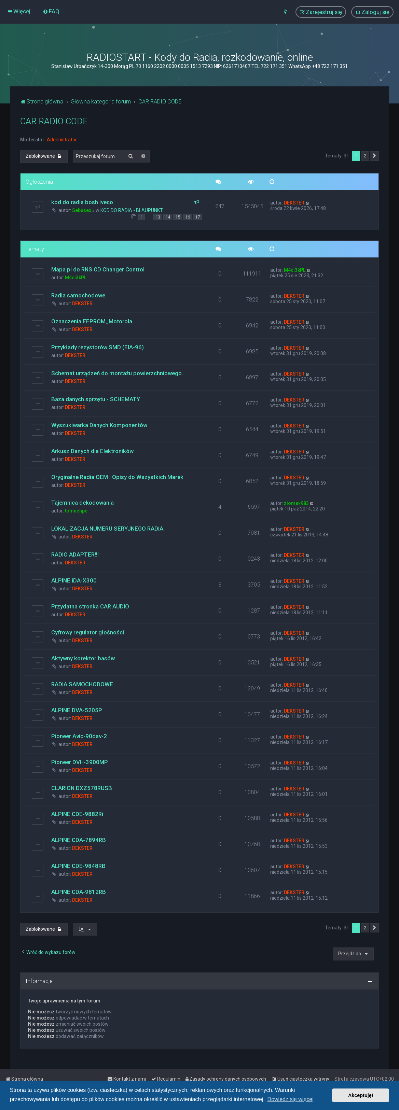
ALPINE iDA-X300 (74, 580)
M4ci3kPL (75, 277)
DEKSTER (294, 203)
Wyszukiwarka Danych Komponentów (99, 425)
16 (187, 217)
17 (197, 217)
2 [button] (365, 155)
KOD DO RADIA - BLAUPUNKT (131, 210)
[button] (374, 156)
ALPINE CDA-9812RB (78, 891)
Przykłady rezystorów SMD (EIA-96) (97, 347)
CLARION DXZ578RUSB (81, 788)
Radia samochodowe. (79, 295)
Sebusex (81, 210)
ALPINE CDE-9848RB (78, 865)
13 (157, 217)
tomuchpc (76, 511)
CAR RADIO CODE (54, 121)
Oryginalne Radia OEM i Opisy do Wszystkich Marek (117, 477)
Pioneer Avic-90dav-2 (79, 736)
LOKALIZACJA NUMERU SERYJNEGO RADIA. (108, 528)
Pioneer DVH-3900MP (79, 762)
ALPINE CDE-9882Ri (77, 814)
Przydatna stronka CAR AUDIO (90, 606)
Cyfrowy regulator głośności (87, 632)
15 (177, 217)
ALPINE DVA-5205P (76, 710)
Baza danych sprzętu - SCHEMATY (95, 399)
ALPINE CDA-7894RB (78, 840)
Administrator (62, 139)
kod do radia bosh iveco (82, 202)
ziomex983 (296, 503)
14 (167, 217)
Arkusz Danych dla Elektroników (92, 451)
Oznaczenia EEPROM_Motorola (91, 321)
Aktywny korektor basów (83, 658)
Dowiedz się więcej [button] (290, 1099)
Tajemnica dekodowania (82, 502)
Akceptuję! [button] (360, 1095)
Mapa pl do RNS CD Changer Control (98, 269)
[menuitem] (51, 11)
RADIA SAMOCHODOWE (82, 684)
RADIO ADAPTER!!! (75, 554)
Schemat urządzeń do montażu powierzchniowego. (117, 373)
